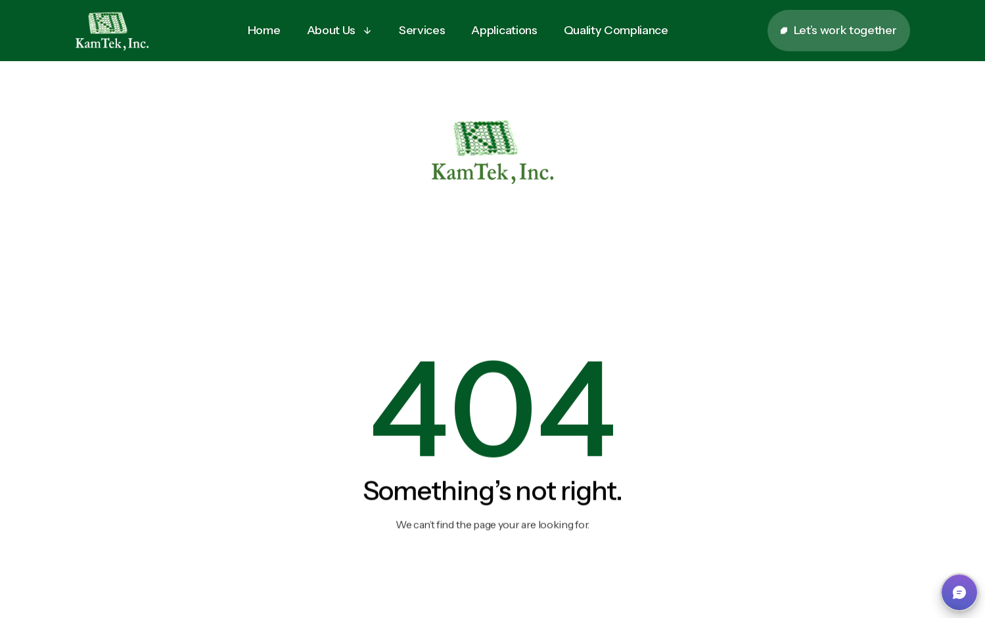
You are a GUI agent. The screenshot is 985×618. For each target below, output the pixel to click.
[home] (112, 31)
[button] (340, 30)
